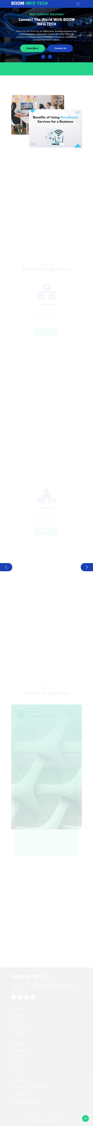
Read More (32, 48)
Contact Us (60, 48)
